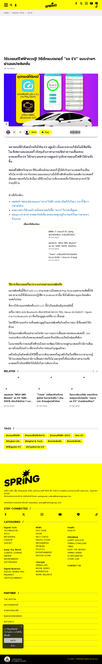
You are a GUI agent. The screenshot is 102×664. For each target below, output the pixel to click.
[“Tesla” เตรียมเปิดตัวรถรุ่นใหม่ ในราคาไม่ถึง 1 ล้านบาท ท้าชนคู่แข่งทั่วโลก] (51, 400)
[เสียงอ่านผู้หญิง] (31, 132)
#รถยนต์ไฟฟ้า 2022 (60, 435)
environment (11, 559)
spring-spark (75, 552)
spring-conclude (77, 543)
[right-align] (10, 5)
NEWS (39, 527)
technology (11, 530)
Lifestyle (40, 562)
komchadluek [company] (11, 610)
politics (40, 549)
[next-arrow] (96, 371)
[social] (76, 3)
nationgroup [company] (11, 604)
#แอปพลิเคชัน (74, 441)
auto (7, 533)
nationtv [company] (9, 621)
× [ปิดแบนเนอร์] (21, 626)
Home (6, 13)
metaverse (9, 536)
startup (8, 540)
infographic (42, 543)
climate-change (13, 552)
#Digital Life (13, 441)
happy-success (76, 540)
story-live (73, 559)
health (71, 530)
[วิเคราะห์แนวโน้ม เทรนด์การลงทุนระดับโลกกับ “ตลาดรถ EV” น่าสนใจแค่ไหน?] (83, 400)
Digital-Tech (18, 13)
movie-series (43, 568)
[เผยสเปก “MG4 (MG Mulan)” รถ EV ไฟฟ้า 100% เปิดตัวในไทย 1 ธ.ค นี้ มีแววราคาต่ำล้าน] (18, 400)
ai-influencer (75, 555)
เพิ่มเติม (7, 635)
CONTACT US (74, 565)
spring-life (42, 565)
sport (39, 533)
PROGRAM (73, 537)
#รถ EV (79, 435)
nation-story (43, 555)
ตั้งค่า (13, 646)
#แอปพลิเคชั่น (55, 441)
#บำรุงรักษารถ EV (35, 447)
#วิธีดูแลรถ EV (13, 447)
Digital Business (12, 568)
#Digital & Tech (33, 441)
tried (70, 546)
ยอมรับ (13, 640)
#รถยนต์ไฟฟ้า (13, 435)
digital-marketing (14, 571)
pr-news (40, 546)
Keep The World (12, 549)
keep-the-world (77, 549)
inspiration (42, 571)
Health (71, 527)
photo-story (43, 540)
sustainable (10, 562)
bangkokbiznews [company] (13, 616)
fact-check (42, 536)
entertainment (44, 552)
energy (8, 555)
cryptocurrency (13, 578)
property (9, 574)
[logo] (51, 5)
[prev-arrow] (93, 371)
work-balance (44, 574)
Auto (30, 13)
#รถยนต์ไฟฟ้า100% (35, 435)
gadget (8, 543)
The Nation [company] (10, 599)
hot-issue (41, 530)
